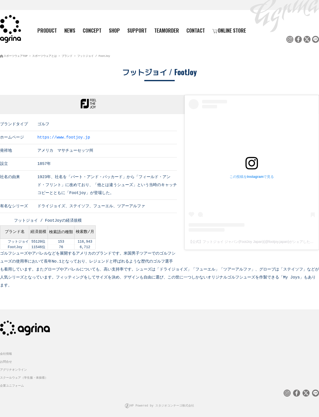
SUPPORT (137, 30)
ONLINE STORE (229, 30)
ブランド (67, 55)
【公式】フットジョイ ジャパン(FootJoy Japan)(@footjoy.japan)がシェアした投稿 (253, 241)
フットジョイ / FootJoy (93, 55)
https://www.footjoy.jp (63, 136)
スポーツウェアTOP (15, 55)
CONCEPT (92, 30)
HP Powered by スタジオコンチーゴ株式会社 (162, 403)
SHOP (114, 30)
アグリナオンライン (13, 368)
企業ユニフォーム (12, 384)
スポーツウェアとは (44, 55)
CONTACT (195, 30)
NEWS (69, 30)
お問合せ (6, 360)
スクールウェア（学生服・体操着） (24, 376)
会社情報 (6, 352)
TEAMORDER (166, 30)
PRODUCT (45, 30)
